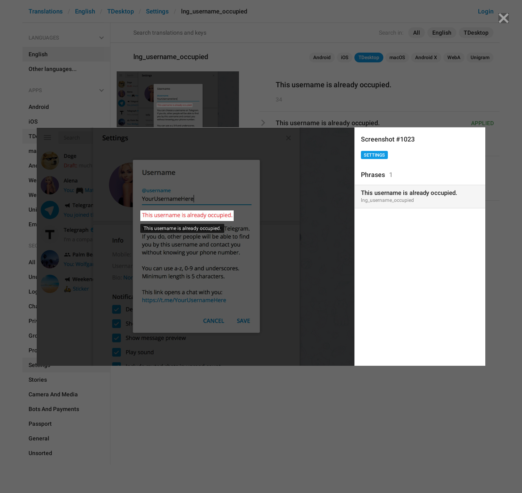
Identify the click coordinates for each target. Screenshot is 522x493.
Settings (374, 155)
